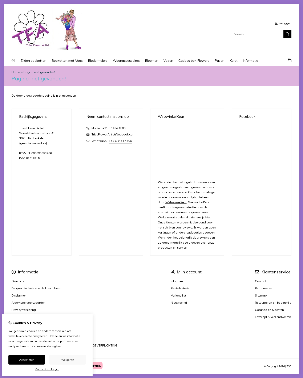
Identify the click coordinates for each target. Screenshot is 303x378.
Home (16, 72)
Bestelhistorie (180, 288)
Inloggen (177, 281)
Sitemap (261, 295)
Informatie (250, 60)
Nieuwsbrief (179, 302)
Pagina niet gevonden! (39, 72)
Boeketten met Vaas (67, 60)
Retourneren (263, 288)
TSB (289, 366)
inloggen (283, 23)
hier (207, 217)
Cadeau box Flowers (193, 60)
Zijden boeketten (33, 60)
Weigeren (67, 359)
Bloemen (151, 60)
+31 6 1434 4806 (113, 128)
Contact (260, 281)
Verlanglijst (178, 295)
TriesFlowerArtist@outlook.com (113, 134)
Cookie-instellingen (47, 369)
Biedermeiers (98, 60)
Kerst (234, 60)
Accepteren (27, 359)
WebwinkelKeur (176, 202)
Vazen (168, 60)
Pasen (219, 60)
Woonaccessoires (126, 60)
